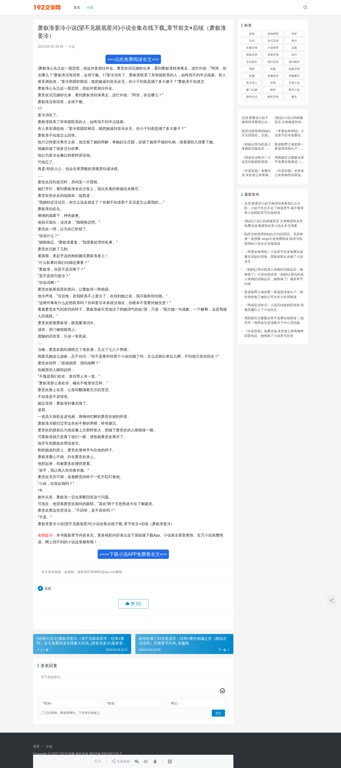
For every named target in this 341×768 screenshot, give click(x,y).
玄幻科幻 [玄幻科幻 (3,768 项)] (251, 62)
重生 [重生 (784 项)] (294, 96)
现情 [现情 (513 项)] (252, 68)
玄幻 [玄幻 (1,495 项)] (294, 54)
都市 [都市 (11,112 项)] (273, 89)
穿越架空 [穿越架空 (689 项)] (273, 75)
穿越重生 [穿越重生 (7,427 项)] (294, 75)
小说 (90, 7)
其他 (47, 588)
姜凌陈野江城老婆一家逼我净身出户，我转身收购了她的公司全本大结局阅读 (289, 146)
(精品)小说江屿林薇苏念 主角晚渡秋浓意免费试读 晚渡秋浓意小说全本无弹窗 (289, 120)
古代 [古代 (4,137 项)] (252, 40)
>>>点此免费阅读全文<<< (133, 59)
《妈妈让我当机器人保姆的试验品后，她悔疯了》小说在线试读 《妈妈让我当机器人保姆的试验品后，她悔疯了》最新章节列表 (256, 146)
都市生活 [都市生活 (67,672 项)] (251, 96)
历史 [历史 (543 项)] (294, 33)
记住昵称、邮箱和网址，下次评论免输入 (70, 712)
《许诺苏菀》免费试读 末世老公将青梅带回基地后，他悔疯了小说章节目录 (256, 173)
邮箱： (112, 703)
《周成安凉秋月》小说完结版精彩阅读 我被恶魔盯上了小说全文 (256, 160)
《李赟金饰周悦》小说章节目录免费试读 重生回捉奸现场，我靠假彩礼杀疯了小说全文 (289, 133)
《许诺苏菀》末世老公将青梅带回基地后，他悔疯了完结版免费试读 (289, 173)
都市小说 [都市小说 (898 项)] (294, 89)
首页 (77, 7)
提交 (218, 712)
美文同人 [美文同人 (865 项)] (251, 82)
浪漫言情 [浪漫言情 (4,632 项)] (273, 54)
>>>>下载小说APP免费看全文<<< (133, 554)
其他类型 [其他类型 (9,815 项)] (273, 33)
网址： (176, 703)
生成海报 (120, 761)
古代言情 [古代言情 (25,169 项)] (273, 40)
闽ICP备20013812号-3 (105, 754)
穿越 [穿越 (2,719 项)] (252, 75)
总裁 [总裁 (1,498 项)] (294, 47)
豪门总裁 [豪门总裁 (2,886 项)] (251, 89)
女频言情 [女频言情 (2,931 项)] (251, 47)
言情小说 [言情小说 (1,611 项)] (294, 82)
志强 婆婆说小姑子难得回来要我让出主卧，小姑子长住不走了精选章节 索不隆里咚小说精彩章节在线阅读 (256, 120)
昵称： (48, 703)
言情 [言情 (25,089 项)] (273, 82)
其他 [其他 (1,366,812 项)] (252, 33)
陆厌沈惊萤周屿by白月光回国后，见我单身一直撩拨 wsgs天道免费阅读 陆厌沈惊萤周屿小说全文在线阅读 (256, 133)
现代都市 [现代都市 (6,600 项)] (294, 62)
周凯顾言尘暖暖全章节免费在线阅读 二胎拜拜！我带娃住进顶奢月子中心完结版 (289, 160)
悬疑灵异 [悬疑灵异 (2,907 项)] (251, 54)
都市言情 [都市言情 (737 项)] (273, 96)
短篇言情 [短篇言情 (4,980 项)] (294, 68)
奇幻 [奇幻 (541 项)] (294, 40)
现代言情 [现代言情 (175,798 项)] (273, 62)
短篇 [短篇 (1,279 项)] (273, 68)
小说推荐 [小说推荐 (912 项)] (273, 47)
